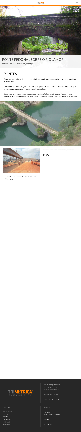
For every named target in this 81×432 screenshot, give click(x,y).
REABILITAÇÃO (7, 412)
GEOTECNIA (7, 419)
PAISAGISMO (7, 424)
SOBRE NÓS (47, 412)
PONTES (5, 417)
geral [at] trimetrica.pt (54, 399)
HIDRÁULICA (7, 422)
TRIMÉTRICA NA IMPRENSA (52, 415)
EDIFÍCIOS (6, 414)
